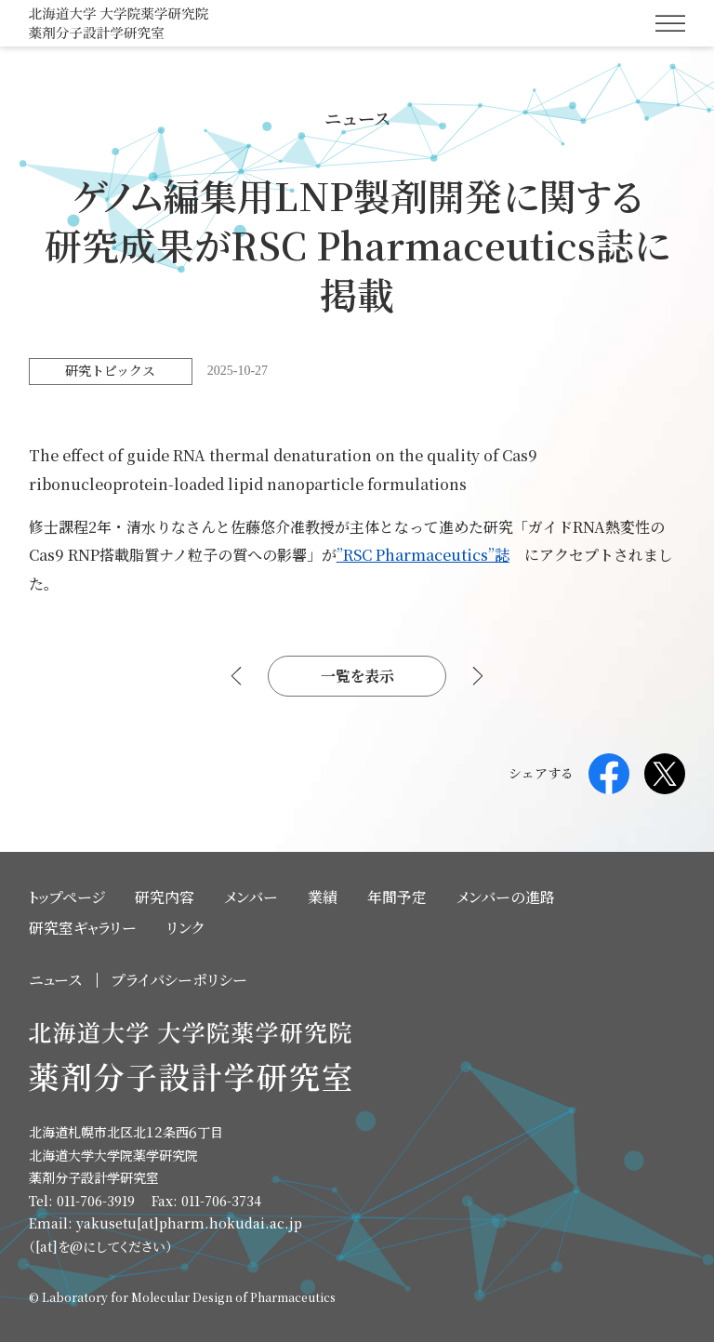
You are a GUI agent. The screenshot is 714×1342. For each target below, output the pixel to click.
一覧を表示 (357, 675)
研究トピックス (110, 371)
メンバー (251, 897)
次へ (476, 676)
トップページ (67, 897)
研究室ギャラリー (83, 928)
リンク (185, 928)
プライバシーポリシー (179, 980)
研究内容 (164, 897)
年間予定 (397, 897)
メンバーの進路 (505, 897)
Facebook (608, 773)
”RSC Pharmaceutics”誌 (423, 555)
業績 (322, 897)
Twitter (664, 773)
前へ (238, 676)
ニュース (55, 980)
